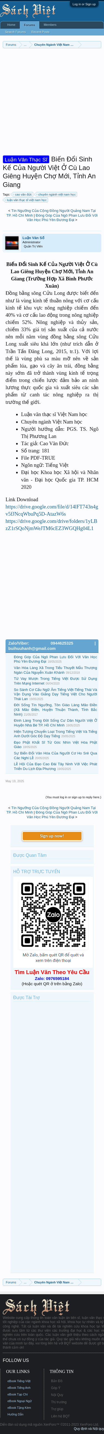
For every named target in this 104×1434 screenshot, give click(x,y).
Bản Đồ (56, 1381)
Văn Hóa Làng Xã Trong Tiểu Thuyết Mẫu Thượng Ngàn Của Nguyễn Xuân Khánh (55, 670)
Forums (29, 25)
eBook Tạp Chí (17, 1394)
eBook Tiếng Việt (19, 1381)
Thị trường (59, 1402)
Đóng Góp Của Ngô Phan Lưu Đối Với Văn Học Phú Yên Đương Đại (62, 217)
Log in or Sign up (84, 4)
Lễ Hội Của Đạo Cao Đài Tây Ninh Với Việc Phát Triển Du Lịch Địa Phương (55, 766)
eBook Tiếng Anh (19, 1387)
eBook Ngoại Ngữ (19, 1401)
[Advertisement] (52, 103)
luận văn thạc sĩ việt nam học (26, 199)
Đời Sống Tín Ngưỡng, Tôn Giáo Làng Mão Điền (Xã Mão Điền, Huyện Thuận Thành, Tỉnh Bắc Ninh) (55, 709)
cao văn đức (22, 194)
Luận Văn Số (33, 238)
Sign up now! (52, 835)
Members (50, 24)
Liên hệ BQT (60, 1416)
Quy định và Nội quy (89, 1429)
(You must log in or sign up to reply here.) (73, 797)
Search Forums (15, 32)
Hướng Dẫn (15, 1414)
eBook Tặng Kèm (19, 1407)
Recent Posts (40, 32)
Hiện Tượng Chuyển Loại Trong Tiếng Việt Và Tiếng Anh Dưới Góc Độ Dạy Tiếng (55, 733)
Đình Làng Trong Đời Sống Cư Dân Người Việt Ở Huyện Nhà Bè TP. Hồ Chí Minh (55, 722)
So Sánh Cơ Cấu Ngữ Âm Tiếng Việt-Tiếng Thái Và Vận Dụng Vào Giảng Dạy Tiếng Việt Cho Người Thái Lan (55, 694)
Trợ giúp (57, 1409)
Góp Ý (55, 1388)
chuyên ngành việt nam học (56, 194)
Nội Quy (57, 1395)
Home (11, 24)
